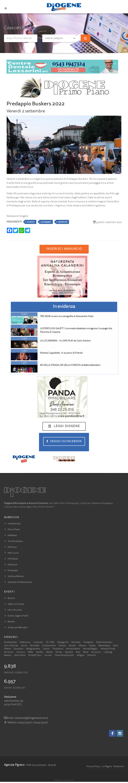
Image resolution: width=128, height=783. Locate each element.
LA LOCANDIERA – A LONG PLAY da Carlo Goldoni (65, 341)
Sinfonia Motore (16, 576)
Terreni (58, 652)
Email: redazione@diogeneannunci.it (26, 718)
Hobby (92, 646)
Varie (115, 646)
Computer (38, 642)
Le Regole (107, 766)
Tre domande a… (16, 541)
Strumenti (75, 642)
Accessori (9, 652)
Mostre (11, 622)
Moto (85, 652)
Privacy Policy (93, 766)
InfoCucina (13, 553)
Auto (78, 652)
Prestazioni (58, 649)
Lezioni (46, 649)
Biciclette (34, 646)
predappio (46, 222)
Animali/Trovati (108, 649)
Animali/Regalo (90, 649)
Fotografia (88, 642)
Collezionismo (49, 646)
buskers (31, 222)
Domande (18, 649)
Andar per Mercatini (18, 628)
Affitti (30, 652)
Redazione (118, 766)
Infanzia (82, 646)
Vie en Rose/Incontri (64, 655)
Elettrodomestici (104, 642)
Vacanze (69, 652)
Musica (11, 598)
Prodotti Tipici (35, 655)
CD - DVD (50, 642)
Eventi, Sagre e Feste (18, 616)
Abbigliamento (33, 649)
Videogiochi (62, 642)
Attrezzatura (104, 646)
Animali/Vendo (73, 649)
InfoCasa (12, 547)
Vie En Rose (19, 655)
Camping (108, 652)
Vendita (39, 652)
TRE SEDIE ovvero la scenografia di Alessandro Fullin (67, 316)
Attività (49, 652)
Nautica (7, 655)
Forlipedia (13, 570)
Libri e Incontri (15, 610)
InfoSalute (13, 559)
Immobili (91, 655)
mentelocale (14, 524)
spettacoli (62, 222)
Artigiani (80, 655)
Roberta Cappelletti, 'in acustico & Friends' (61, 353)
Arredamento (10, 642)
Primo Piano (14, 530)
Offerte (7, 649)
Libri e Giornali (11, 646)
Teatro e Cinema (16, 604)
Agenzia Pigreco (14, 765)
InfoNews (12, 535)
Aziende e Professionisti (20, 582)
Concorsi (20, 652)
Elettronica (25, 642)
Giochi (24, 646)
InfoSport (12, 565)
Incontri (48, 655)
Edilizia (62, 646)
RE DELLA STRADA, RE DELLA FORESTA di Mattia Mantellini (70, 365)
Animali (72, 646)
